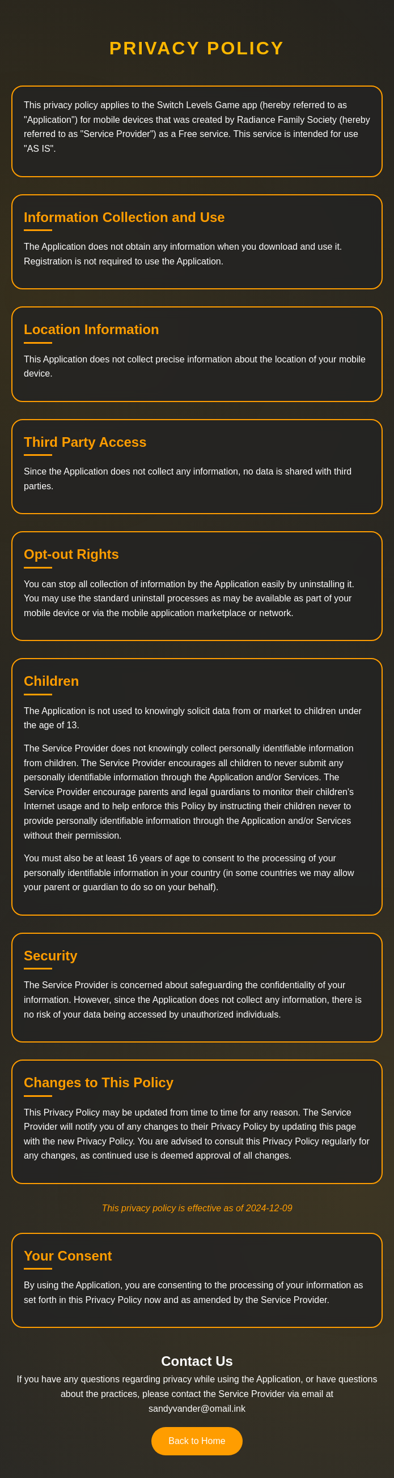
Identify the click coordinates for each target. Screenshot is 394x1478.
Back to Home (196, 1441)
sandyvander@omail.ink (197, 1408)
